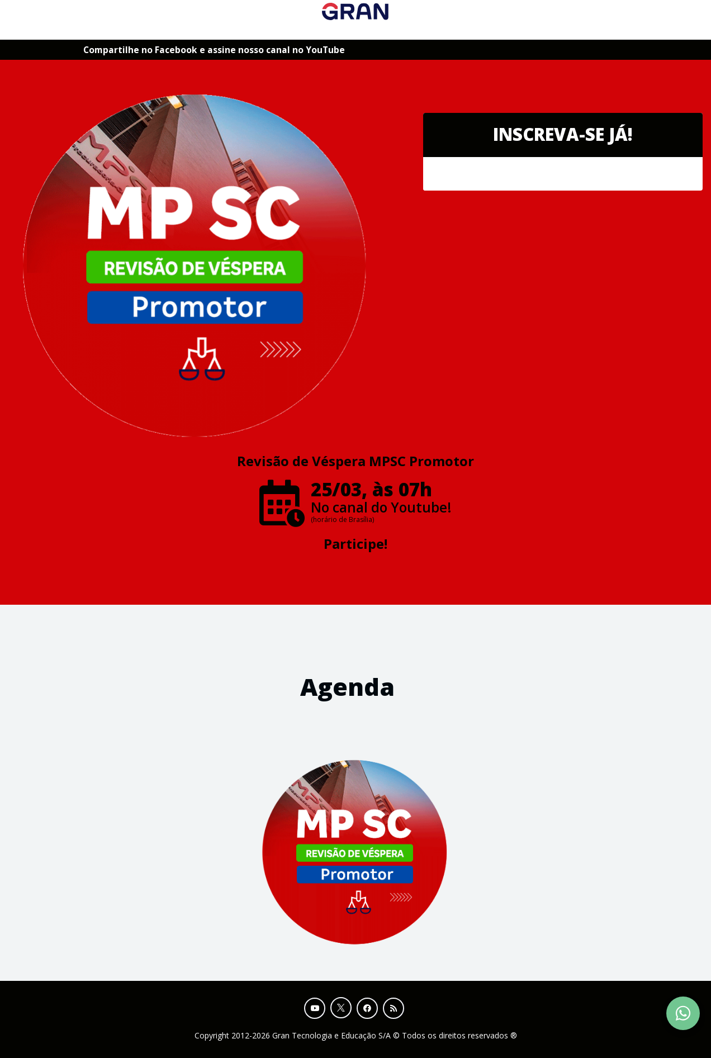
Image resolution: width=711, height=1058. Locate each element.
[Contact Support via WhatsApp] (683, 1013)
